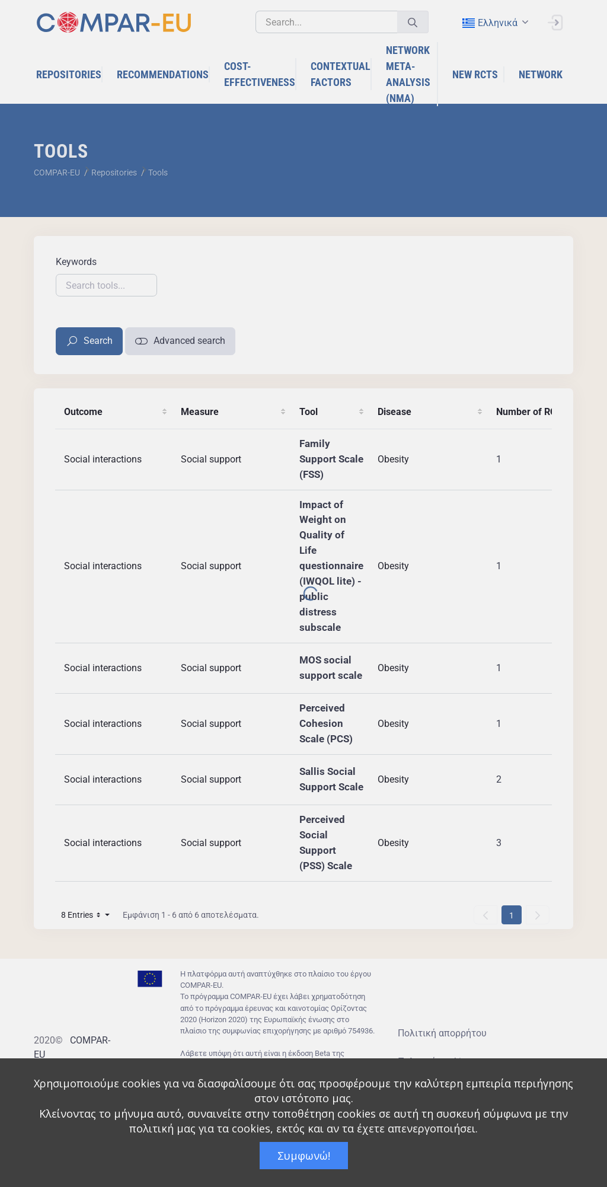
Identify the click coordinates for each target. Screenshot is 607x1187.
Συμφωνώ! (303, 1155)
